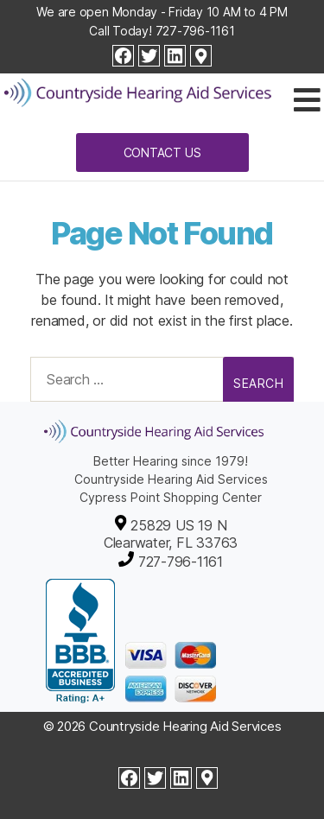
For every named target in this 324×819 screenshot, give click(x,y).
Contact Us (162, 152)
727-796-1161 (195, 30)
